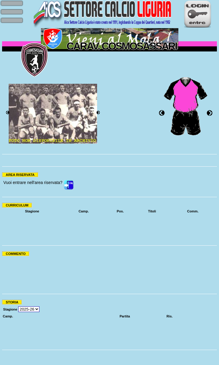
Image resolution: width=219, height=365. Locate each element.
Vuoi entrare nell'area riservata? (32, 182)
